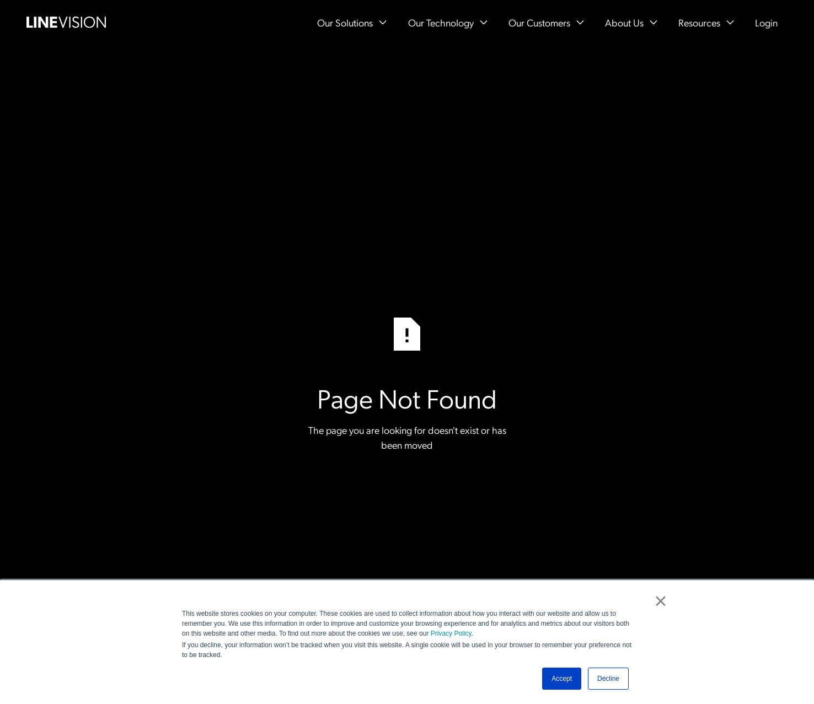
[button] (352, 22)
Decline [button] (608, 678)
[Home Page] (66, 22)
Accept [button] (561, 678)
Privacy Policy (451, 633)
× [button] (660, 601)
